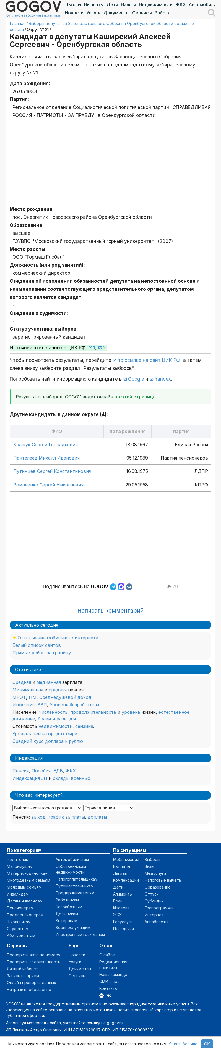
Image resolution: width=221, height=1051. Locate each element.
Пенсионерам (20, 907)
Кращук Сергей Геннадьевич (45, 444)
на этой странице (135, 396)
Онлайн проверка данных (31, 982)
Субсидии (154, 901)
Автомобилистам (72, 859)
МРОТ (19, 697)
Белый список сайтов (36, 645)
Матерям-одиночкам (27, 873)
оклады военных (71, 778)
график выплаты (66, 817)
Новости (74, 12)
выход (38, 817)
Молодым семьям (24, 887)
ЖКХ (180, 4)
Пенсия (20, 771)
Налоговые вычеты (163, 880)
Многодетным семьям (28, 880)
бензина (84, 726)
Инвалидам (17, 894)
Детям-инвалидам (25, 901)
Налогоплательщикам (77, 879)
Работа (162, 12)
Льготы (73, 4)
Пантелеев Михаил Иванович (46, 458)
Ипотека (121, 907)
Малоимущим (20, 866)
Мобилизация (126, 859)
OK (207, 1043)
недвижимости (55, 726)
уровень (131, 712)
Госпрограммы (159, 907)
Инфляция (23, 704)
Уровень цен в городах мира (44, 733)
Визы (149, 866)
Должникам (67, 913)
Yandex (163, 379)
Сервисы (142, 12)
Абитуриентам (21, 935)
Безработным (69, 906)
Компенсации (126, 880)
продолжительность (93, 712)
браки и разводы (57, 719)
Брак (117, 901)
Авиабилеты (156, 921)
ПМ (33, 697)
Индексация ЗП (29, 778)
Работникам (67, 899)
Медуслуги (155, 873)
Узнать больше (182, 1043)
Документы (116, 12)
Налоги (128, 4)
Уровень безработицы (74, 704)
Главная (17, 23)
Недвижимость (156, 4)
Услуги (93, 12)
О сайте (107, 955)
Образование (158, 887)
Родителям (18, 859)
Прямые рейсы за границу (41, 652)
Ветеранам (66, 920)
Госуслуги (122, 921)
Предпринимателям (75, 893)
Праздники (123, 928)
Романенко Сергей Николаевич (48, 484)
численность (53, 712)
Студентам (17, 928)
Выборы (152, 859)
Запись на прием (23, 975)
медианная (49, 682)
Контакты (108, 988)
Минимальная (27, 689)
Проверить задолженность (33, 961)
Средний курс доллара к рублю (47, 741)
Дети (112, 4)
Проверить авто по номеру (33, 955)
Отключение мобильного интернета (58, 637)
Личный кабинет (22, 968)
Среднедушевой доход (65, 697)
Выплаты (94, 4)
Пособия (41, 771)
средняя (58, 689)
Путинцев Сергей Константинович (52, 471)
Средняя (21, 682)
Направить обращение (29, 989)
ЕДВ (58, 771)
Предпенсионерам (25, 914)
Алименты (122, 894)
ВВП (42, 704)
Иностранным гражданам (80, 934)
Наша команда (113, 974)
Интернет (154, 914)
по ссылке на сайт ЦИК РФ (149, 360)
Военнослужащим (73, 927)
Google (136, 379)
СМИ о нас (109, 981)
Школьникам (19, 921)
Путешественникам (74, 886)
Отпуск (151, 894)
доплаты (97, 817)
